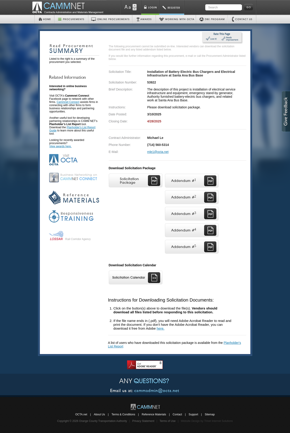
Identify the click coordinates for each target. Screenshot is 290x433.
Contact (177, 414)
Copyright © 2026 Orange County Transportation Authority (92, 421)
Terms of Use (168, 421)
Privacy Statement (143, 421)
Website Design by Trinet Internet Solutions (207, 421)
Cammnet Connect (68, 102)
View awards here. (60, 146)
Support (193, 414)
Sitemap (210, 414)
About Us (99, 414)
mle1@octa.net (158, 152)
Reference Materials (154, 414)
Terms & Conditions (123, 414)
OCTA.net (81, 414)
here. (160, 328)
